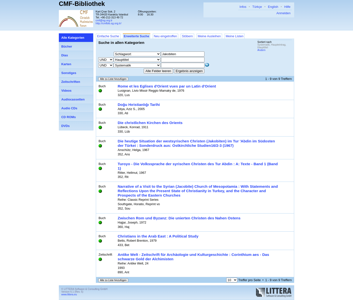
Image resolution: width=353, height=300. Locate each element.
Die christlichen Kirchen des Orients (150, 123)
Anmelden (283, 13)
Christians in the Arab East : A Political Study (158, 236)
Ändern (261, 50)
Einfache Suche (108, 36)
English (273, 7)
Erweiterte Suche (136, 36)
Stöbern (187, 36)
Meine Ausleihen (209, 36)
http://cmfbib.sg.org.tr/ (108, 23)
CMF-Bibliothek (82, 3)
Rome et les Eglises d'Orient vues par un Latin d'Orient (167, 86)
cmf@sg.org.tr (104, 20)
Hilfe (287, 7)
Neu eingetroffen (165, 36)
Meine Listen (235, 36)
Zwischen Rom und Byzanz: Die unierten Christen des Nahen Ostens (179, 218)
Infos (243, 7)
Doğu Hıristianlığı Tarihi (139, 104)
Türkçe (257, 7)
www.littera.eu (69, 294)
